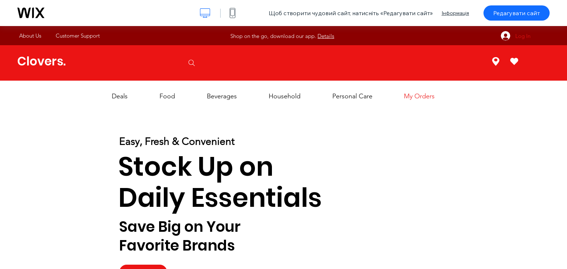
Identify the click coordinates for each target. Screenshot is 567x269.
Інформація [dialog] (455, 13)
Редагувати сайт (516, 13)
